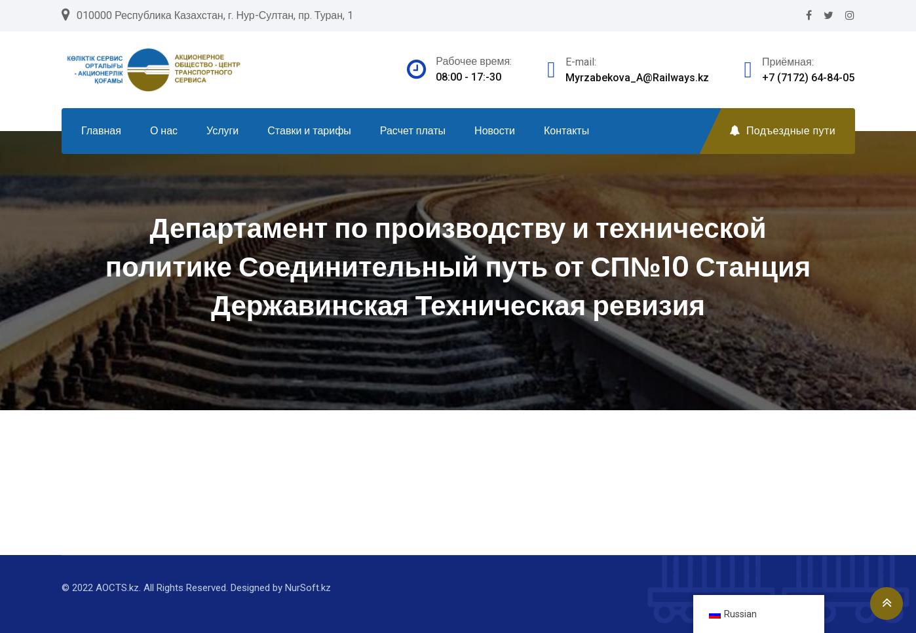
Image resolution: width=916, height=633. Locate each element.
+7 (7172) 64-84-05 (808, 77)
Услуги (222, 131)
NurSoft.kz (308, 588)
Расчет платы (413, 131)
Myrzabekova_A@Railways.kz (637, 77)
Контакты (566, 131)
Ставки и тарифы (309, 131)
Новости (494, 131)
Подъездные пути (782, 131)
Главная (101, 131)
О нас (164, 131)
